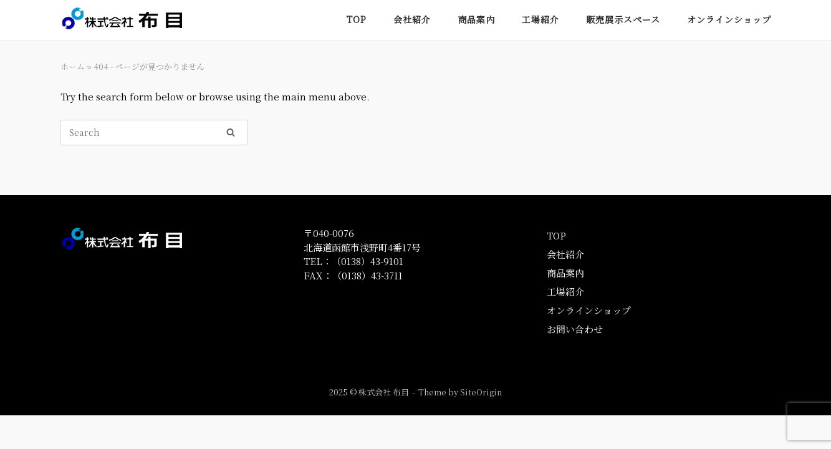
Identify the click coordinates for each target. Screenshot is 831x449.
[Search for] (153, 132)
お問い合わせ (575, 329)
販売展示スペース (623, 19)
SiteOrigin (481, 392)
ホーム (72, 66)
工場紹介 (540, 19)
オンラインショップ (729, 19)
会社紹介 (412, 19)
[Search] (230, 131)
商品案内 (476, 19)
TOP (357, 19)
